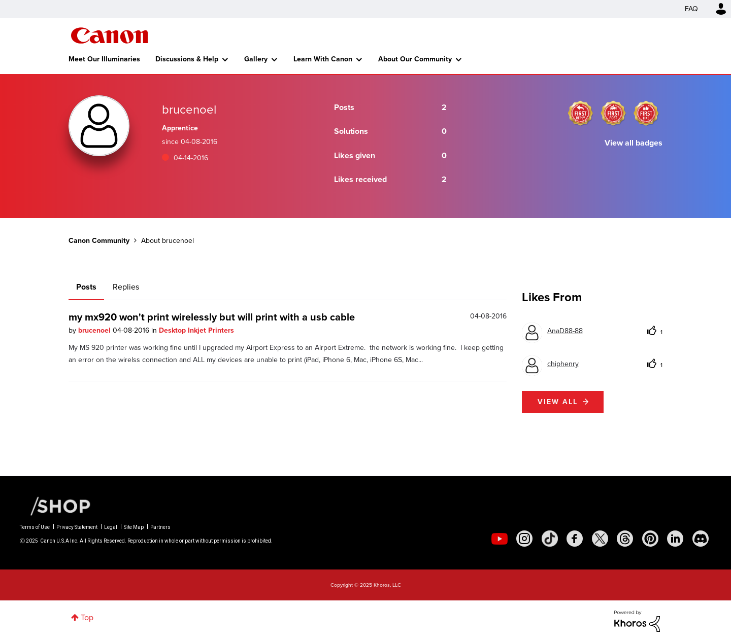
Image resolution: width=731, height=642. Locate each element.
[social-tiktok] (550, 538)
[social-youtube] (499, 538)
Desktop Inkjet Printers (196, 330)
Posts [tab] (86, 287)
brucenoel (95, 330)
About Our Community (415, 59)
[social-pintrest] (650, 538)
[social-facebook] (575, 538)
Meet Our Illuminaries (104, 59)
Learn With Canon (322, 59)
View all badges (633, 143)
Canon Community (109, 35)
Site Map (134, 527)
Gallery (256, 59)
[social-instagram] (524, 538)
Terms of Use (35, 527)
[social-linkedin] (675, 538)
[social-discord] (700, 538)
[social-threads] (625, 538)
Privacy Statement (76, 527)
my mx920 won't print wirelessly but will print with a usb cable (212, 317)
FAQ (691, 9)
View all (558, 402)
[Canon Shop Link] (55, 505)
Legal (110, 527)
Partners (160, 527)
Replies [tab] (126, 287)
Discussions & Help (186, 59)
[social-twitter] (600, 538)
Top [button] (87, 617)
